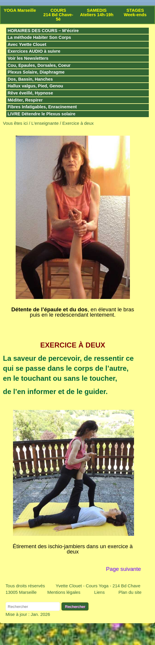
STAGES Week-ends (135, 12)
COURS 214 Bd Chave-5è (58, 14)
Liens (99, 592)
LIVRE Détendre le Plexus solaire (42, 114)
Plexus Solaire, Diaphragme (36, 72)
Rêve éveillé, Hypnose (30, 93)
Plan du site (129, 592)
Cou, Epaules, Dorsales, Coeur (39, 65)
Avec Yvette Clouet (27, 44)
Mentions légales (63, 592)
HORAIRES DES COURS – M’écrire (43, 30)
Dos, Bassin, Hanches (30, 79)
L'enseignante (44, 123)
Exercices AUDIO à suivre (34, 51)
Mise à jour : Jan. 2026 (28, 614)
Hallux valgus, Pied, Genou (35, 86)
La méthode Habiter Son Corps (39, 37)
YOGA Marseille (20, 10)
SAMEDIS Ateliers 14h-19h (96, 12)
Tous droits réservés (25, 585)
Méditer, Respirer (25, 100)
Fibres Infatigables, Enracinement (42, 106)
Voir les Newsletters (28, 58)
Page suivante (124, 569)
